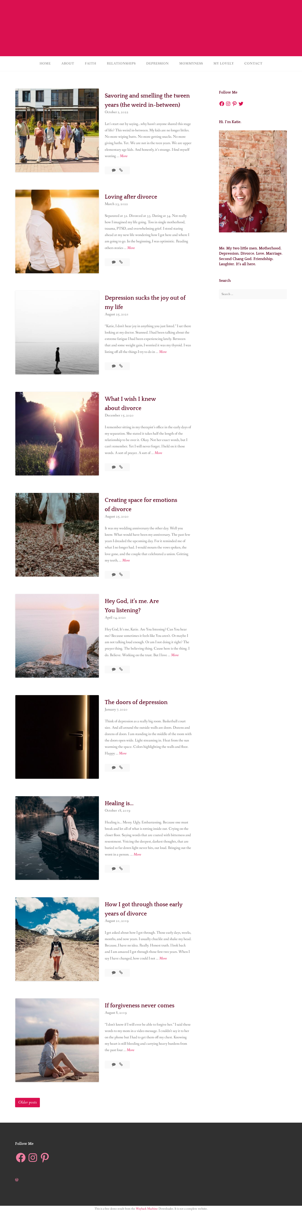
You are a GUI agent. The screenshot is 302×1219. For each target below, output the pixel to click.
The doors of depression (141, 709)
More (123, 165)
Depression (157, 63)
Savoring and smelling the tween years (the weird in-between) (145, 105)
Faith (90, 63)
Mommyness (191, 63)
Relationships (121, 63)
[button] (57, 130)
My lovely (224, 63)
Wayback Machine (147, 1216)
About (67, 63)
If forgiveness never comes (145, 1012)
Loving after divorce (135, 204)
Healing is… (122, 810)
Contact (253, 63)
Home (45, 63)
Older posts (27, 1109)
